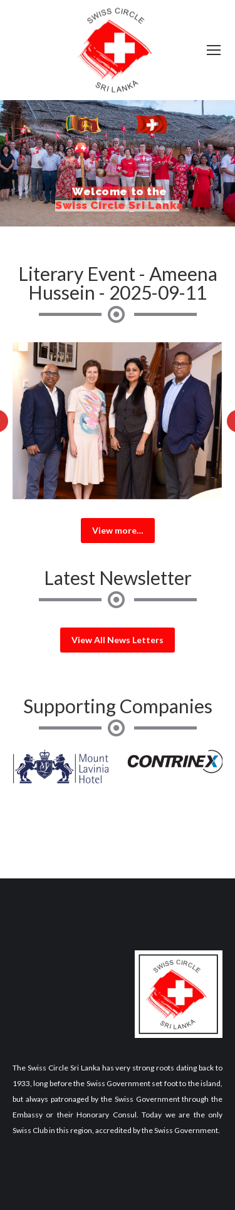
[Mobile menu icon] (213, 50)
